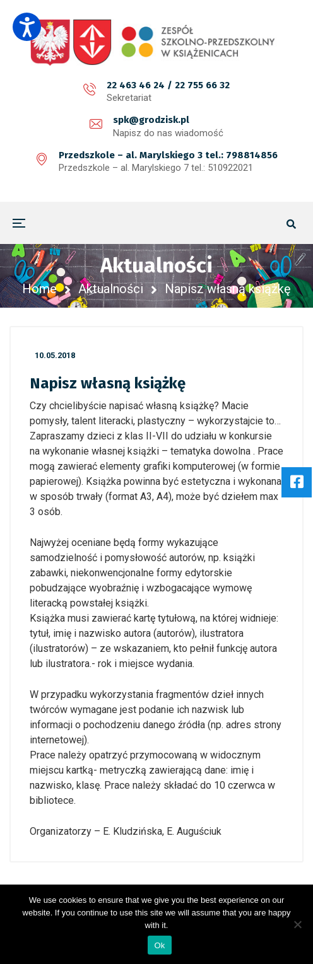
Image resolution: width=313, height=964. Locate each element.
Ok (159, 945)
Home (39, 288)
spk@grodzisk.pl (151, 119)
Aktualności (110, 288)
